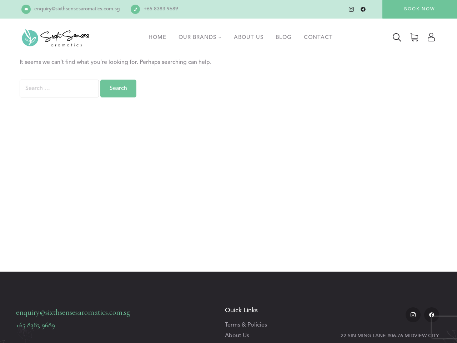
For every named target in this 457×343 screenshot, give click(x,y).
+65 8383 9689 (161, 8)
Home (157, 37)
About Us (248, 37)
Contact (318, 37)
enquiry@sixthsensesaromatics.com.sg (77, 8)
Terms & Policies (246, 325)
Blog (284, 37)
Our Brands (197, 37)
